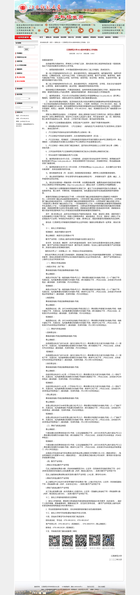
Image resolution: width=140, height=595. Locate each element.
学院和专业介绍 (21, 57)
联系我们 (115, 37)
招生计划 (71, 37)
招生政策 (56, 37)
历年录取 (78, 37)
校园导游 (19, 61)
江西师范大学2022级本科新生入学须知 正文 (76, 42)
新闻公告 (48, 37)
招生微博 (19, 88)
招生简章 (63, 37)
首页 (51, 42)
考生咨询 (100, 37)
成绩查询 (85, 37)
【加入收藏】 (101, 586)
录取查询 (93, 37)
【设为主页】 (91, 586)
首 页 (41, 37)
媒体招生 (108, 37)
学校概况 (19, 53)
